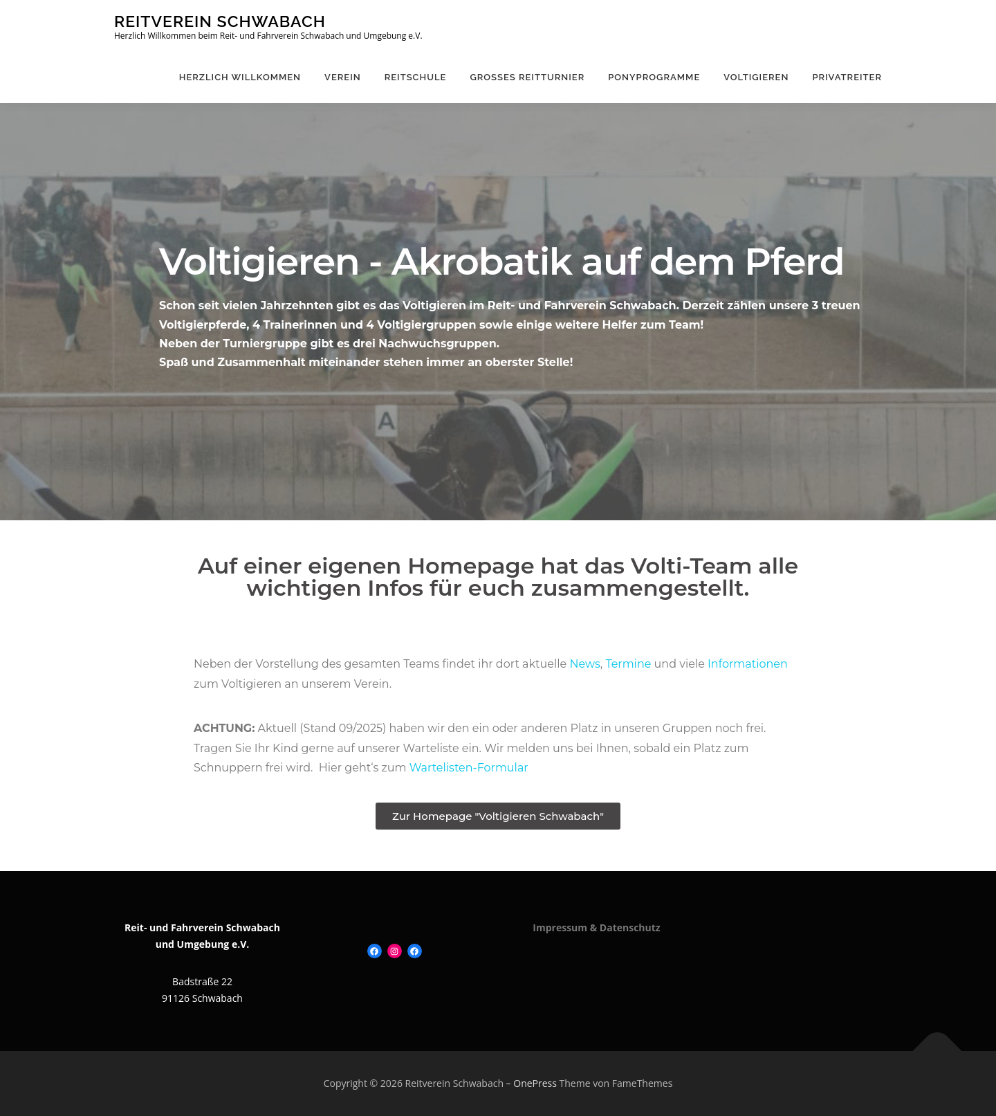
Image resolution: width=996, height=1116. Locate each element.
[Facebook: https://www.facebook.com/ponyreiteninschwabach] (414, 951)
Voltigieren (755, 77)
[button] (498, 816)
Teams (421, 663)
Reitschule (416, 77)
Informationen (748, 663)
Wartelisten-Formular (468, 767)
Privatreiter (847, 77)
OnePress (535, 1083)
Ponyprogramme (654, 77)
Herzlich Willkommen (240, 77)
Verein (342, 77)
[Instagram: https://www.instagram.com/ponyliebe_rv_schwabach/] (394, 951)
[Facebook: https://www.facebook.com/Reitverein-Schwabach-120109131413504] (374, 951)
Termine (628, 663)
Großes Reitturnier (527, 77)
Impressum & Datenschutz (596, 927)
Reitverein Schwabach (220, 21)
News (584, 663)
